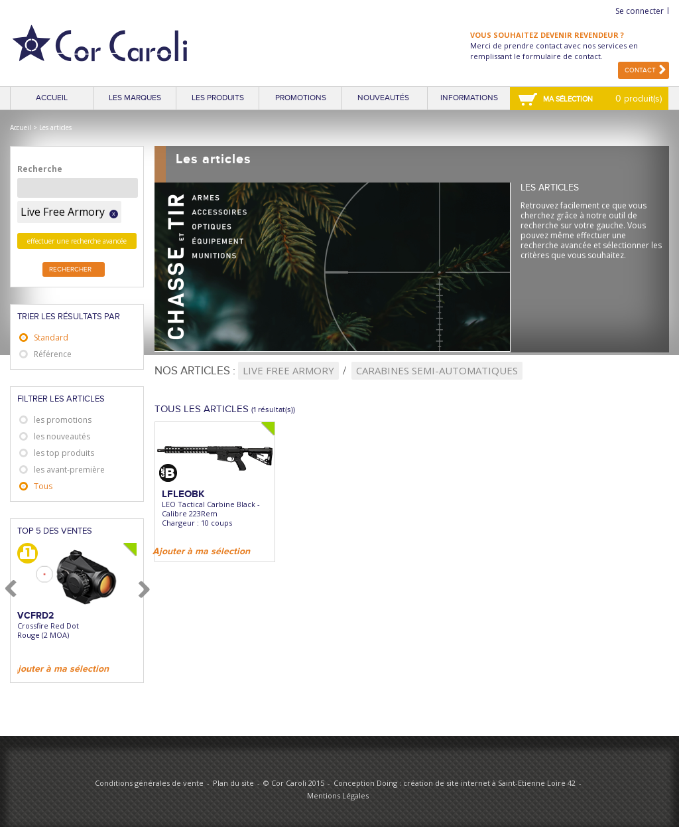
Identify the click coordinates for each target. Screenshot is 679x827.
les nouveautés (62, 436)
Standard (51, 337)
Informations (469, 98)
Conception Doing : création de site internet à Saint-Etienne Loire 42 (455, 783)
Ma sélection (568, 99)
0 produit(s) (638, 98)
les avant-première (69, 469)
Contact (640, 70)
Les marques (135, 98)
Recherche (39, 169)
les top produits (64, 453)
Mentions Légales (338, 795)
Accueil (52, 98)
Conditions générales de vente (149, 783)
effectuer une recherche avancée (77, 241)
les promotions (63, 419)
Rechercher (70, 269)
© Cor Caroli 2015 (293, 783)
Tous (43, 486)
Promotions (300, 98)
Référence (53, 354)
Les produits (218, 98)
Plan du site (233, 783)
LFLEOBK (183, 494)
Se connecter (639, 11)
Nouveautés (383, 98)
